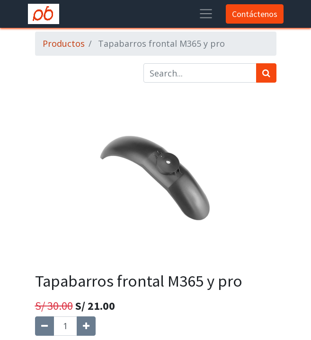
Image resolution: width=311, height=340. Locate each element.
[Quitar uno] (44, 326)
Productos (64, 43)
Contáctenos (254, 13)
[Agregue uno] (86, 326)
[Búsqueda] (266, 73)
